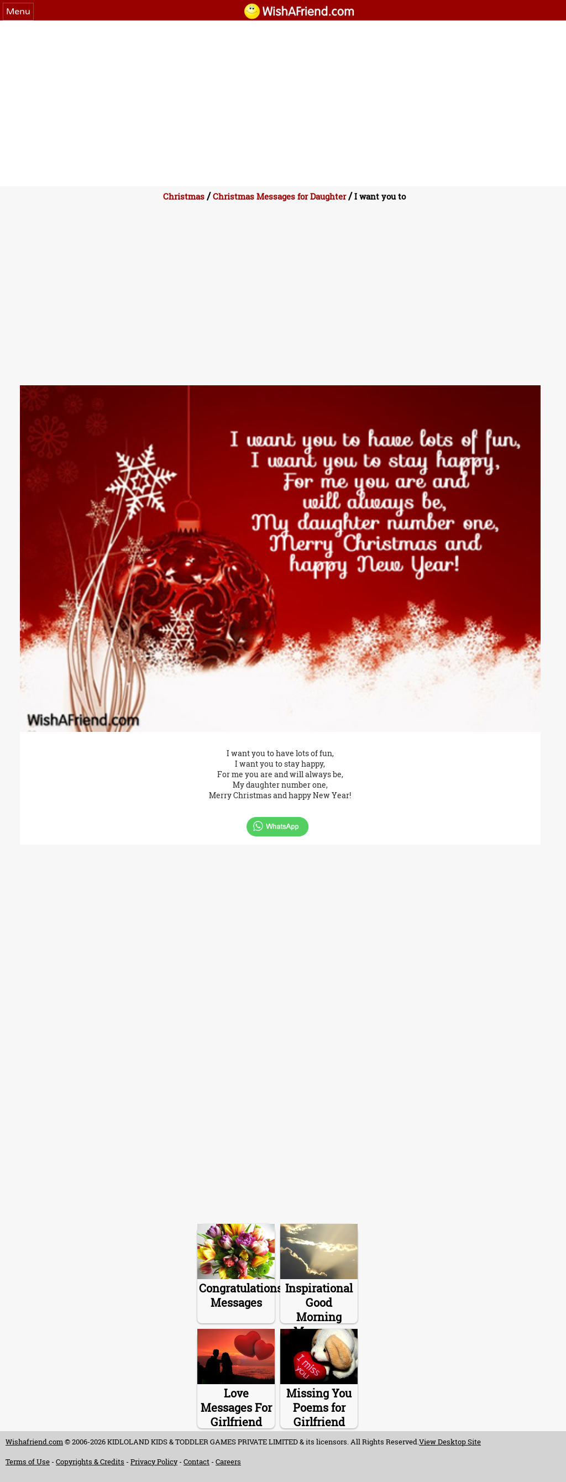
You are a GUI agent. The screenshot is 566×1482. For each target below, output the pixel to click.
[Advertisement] (283, 103)
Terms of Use (28, 1462)
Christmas (184, 196)
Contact (196, 1462)
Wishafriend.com (34, 1442)
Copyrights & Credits (90, 1462)
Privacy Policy (153, 1462)
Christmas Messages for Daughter (279, 196)
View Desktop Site (450, 1442)
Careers (228, 1462)
